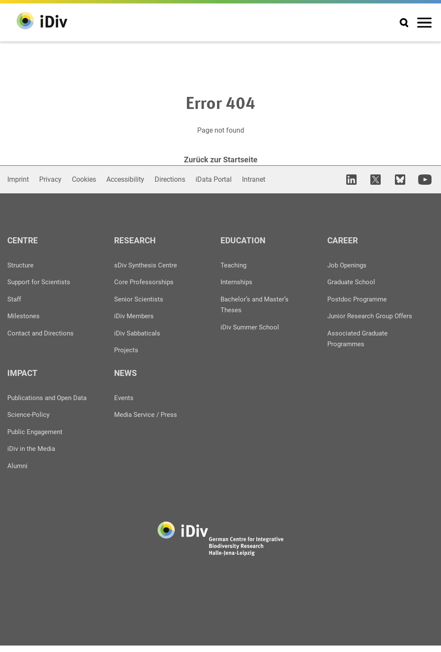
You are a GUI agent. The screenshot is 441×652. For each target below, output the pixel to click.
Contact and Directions (42, 333)
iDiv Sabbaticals (139, 333)
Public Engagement (36, 438)
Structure (21, 264)
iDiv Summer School (251, 327)
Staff (15, 298)
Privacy (50, 178)
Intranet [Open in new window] (253, 178)
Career (343, 238)
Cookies (84, 178)
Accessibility (125, 178)
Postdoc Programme (358, 298)
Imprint (18, 178)
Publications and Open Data (50, 403)
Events (124, 403)
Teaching (234, 264)
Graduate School (352, 281)
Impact (23, 378)
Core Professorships (144, 281)
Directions (170, 178)
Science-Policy (29, 420)
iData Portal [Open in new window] (214, 178)
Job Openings (348, 264)
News (125, 378)
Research (135, 238)
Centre (23, 238)
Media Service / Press (147, 420)
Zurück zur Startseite (221, 159)
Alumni (18, 472)
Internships (237, 281)
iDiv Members (135, 315)
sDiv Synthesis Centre (147, 264)
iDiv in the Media (32, 455)
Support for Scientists (40, 281)
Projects (126, 350)
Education (243, 238)
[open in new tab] (357, 178)
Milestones (23, 315)
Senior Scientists (139, 298)
